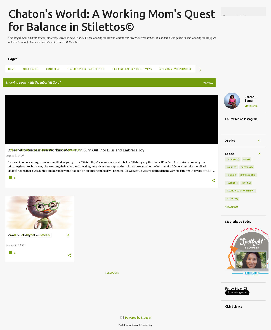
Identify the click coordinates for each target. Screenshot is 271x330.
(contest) (232, 183)
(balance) (232, 167)
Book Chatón (30, 69)
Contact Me (53, 69)
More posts (112, 273)
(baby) (246, 159)
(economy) (232, 199)
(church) (231, 175)
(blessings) (247, 167)
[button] (213, 180)
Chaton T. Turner (251, 98)
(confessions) (248, 175)
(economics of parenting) (240, 191)
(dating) (246, 183)
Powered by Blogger (135, 317)
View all (208, 83)
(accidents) (233, 159)
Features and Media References (86, 69)
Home (11, 69)
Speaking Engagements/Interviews (132, 69)
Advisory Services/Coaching (175, 69)
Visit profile (251, 105)
